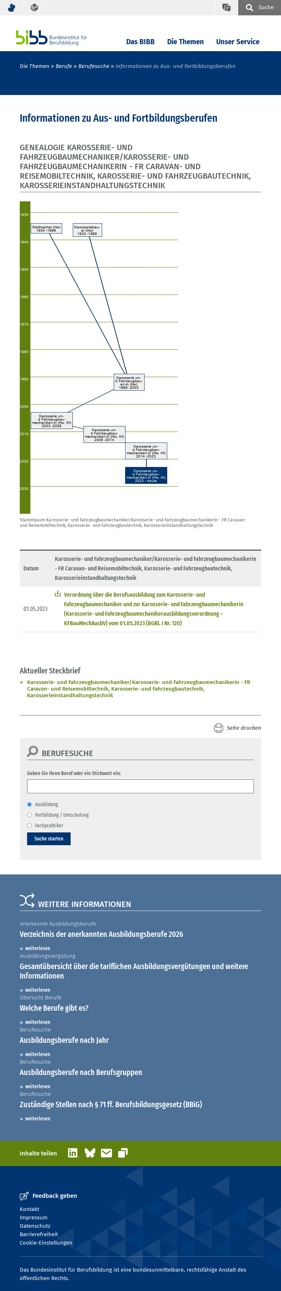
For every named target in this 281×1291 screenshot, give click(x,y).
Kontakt (29, 1209)
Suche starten (48, 838)
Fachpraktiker (49, 825)
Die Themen (185, 42)
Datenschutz (35, 1226)
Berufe (64, 66)
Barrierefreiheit (39, 1234)
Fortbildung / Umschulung (62, 815)
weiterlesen (37, 948)
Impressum (34, 1217)
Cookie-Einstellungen (46, 1242)
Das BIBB (140, 42)
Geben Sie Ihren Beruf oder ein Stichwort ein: (74, 773)
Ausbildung (46, 804)
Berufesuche (93, 66)
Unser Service (237, 42)
